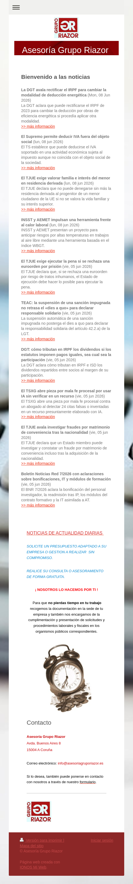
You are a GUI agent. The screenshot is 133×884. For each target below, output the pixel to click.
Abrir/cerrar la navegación (66, 7)
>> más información (38, 126)
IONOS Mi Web (33, 867)
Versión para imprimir (41, 840)
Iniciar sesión (102, 840)
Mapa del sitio (31, 846)
